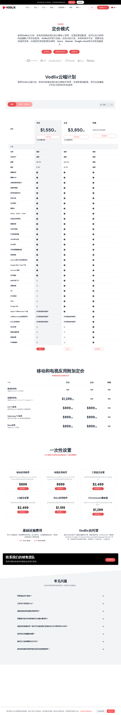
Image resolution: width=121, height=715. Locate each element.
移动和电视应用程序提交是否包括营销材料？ (33, 649)
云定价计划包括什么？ (25, 603)
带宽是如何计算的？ (24, 596)
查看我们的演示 (60, 52)
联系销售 (110, 560)
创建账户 (103, 7)
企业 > (68, 349)
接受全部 (110, 711)
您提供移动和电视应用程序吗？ (28, 611)
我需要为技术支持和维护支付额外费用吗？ (32, 619)
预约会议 (71, 2)
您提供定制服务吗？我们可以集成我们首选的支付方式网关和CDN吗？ (42, 626)
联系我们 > (98, 349)
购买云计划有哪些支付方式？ (27, 641)
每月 (12, 104)
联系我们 (80, 2)
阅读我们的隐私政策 (86, 711)
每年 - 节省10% (24, 104)
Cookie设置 (100, 711)
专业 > (41, 349)
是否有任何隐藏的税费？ (26, 634)
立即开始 (48, 137)
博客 (70, 7)
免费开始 (74, 52)
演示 (92, 7)
